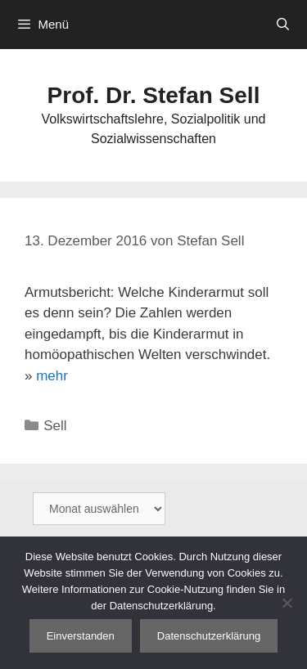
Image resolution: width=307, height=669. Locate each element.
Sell (54, 425)
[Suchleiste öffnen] (283, 24)
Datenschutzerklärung (208, 636)
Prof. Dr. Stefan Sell (153, 95)
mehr (52, 376)
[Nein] (286, 603)
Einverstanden (81, 636)
